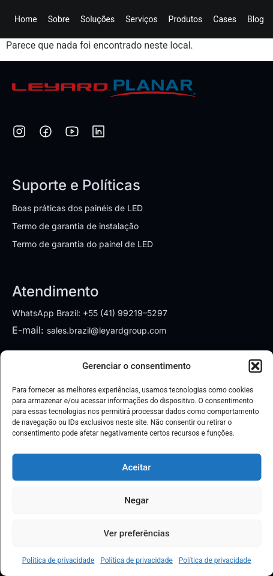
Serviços (141, 19)
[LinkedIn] (98, 133)
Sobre (59, 19)
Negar (136, 500)
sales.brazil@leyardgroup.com (106, 330)
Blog (255, 19)
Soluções (97, 19)
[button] (255, 366)
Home (25, 19)
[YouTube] (72, 133)
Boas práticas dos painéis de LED (77, 208)
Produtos (186, 19)
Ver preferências (136, 533)
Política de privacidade (58, 560)
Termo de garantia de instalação (75, 226)
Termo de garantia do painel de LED (82, 244)
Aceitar (136, 467)
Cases (224, 19)
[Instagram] (19, 133)
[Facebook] (45, 133)
